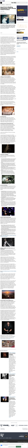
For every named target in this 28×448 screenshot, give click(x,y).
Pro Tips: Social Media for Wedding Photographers (12, 354)
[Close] (27, 444)
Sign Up (18, 46)
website (1, 338)
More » (18, 51)
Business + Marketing (5, 4)
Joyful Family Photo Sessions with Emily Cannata (12, 375)
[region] (14, 445)
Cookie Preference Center (12, 446)
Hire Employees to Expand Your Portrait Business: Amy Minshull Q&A (12, 398)
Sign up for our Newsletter (21, 40)
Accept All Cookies (18, 446)
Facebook (8, 338)
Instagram (4, 338)
